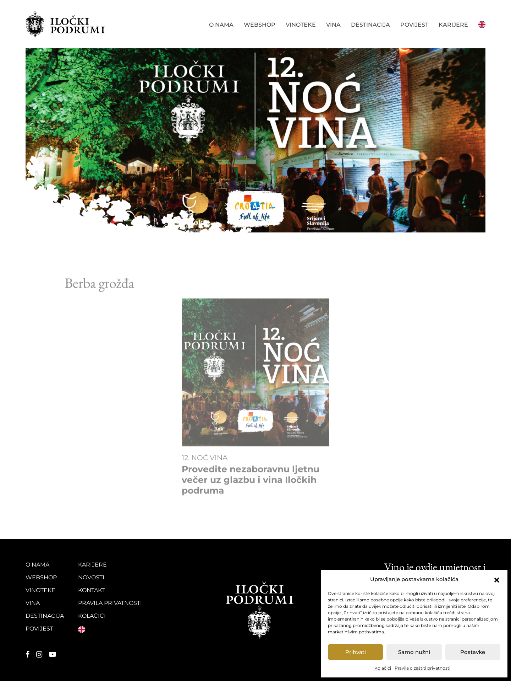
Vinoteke (301, 24)
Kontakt (91, 590)
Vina (333, 24)
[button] (496, 579)
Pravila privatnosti (110, 603)
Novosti (91, 577)
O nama (221, 24)
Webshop (259, 24)
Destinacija (370, 24)
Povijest (414, 24)
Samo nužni (414, 652)
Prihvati (355, 652)
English (481, 24)
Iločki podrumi (66, 24)
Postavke (472, 652)
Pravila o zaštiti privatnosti (422, 668)
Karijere (453, 24)
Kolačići (382, 668)
